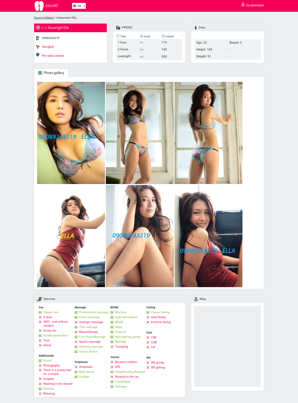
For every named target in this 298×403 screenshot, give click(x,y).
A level (47, 317)
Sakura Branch (88, 351)
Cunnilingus (122, 381)
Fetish (47, 345)
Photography (51, 365)
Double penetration (55, 335)
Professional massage (94, 312)
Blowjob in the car (127, 376)
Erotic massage (89, 317)
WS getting (158, 367)
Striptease (85, 367)
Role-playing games (128, 337)
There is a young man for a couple (57, 372)
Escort (47, 360)
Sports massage (90, 341)
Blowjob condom (126, 362)
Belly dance (86, 372)
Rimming (49, 393)
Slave (118, 327)
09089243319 (50, 38)
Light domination (126, 317)
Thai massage (88, 327)
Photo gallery (51, 73)
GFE (117, 367)
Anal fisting (158, 317)
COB (154, 342)
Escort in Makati (44, 17)
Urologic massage (91, 322)
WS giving (157, 362)
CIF (153, 347)
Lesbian (84, 376)
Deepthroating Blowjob (130, 372)
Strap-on (120, 332)
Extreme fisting (161, 322)
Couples (48, 379)
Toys (46, 340)
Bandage (120, 341)
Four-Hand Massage (92, 337)
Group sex (49, 330)
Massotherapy (88, 332)
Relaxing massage (91, 346)
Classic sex (50, 312)
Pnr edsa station (50, 55)
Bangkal (45, 47)
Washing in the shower (58, 384)
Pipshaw (48, 388)
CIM (153, 337)
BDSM (119, 322)
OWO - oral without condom (55, 323)
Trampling (121, 346)
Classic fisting (160, 312)
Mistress (121, 312)
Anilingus (121, 386)
